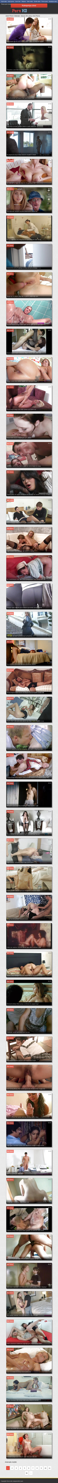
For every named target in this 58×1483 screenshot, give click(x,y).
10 (45, 1468)
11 (49, 1468)
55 (27, 1473)
